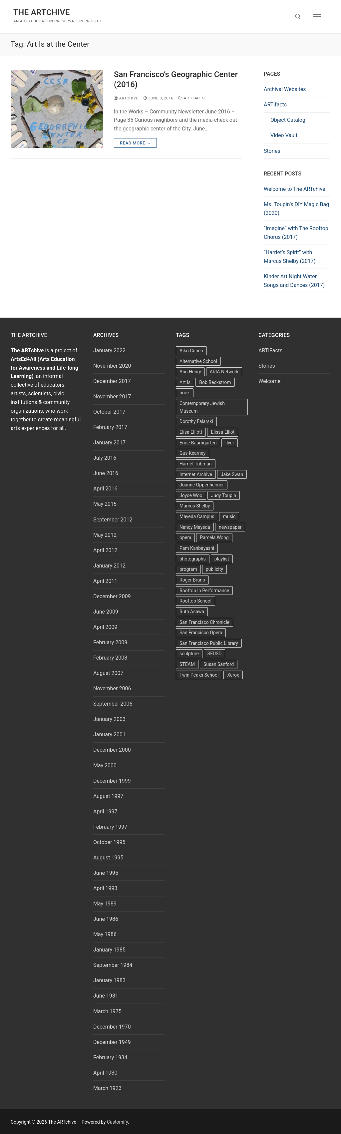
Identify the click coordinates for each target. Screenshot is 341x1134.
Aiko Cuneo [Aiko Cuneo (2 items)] (191, 350)
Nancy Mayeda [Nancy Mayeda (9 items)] (194, 527)
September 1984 (113, 965)
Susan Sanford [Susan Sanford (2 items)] (218, 664)
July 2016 (104, 458)
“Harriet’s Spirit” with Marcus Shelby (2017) (290, 256)
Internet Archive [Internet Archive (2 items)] (195, 474)
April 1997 (105, 811)
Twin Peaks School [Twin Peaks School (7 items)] (198, 675)
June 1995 (105, 873)
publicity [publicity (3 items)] (214, 569)
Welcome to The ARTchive (294, 189)
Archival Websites (285, 89)
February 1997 (110, 827)
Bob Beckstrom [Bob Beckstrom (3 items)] (215, 382)
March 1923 (107, 1088)
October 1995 (109, 842)
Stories (272, 151)
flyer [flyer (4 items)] (229, 442)
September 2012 (113, 519)
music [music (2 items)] (229, 516)
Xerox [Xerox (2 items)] (233, 675)
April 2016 (105, 488)
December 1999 (112, 781)
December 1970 (112, 1027)
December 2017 (112, 381)
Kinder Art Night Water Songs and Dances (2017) (294, 280)
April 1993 (105, 888)
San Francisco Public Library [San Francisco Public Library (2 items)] (208, 643)
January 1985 (109, 950)
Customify (117, 1122)
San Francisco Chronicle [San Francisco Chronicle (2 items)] (204, 622)
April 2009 (105, 627)
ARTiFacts (191, 98)
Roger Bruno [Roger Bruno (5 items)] (192, 580)
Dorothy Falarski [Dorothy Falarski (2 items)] (196, 421)
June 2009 (105, 612)
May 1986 (105, 934)
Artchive (126, 98)
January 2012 (109, 565)
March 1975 (107, 1011)
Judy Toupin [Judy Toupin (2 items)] (223, 495)
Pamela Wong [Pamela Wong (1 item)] (214, 537)
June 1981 (105, 996)
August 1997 (108, 796)
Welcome (269, 381)
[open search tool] (298, 17)
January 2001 (109, 734)
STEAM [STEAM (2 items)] (187, 664)
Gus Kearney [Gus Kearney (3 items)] (192, 453)
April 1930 (105, 1073)
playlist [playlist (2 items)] (221, 558)
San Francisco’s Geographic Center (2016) (176, 79)
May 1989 (105, 903)
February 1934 (110, 1057)
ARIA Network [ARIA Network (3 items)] (224, 371)
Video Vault (283, 135)
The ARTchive (41, 12)
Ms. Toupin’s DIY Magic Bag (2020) (296, 208)
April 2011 (105, 581)
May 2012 (105, 535)
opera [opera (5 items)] (185, 537)
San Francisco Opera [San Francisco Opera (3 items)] (200, 632)
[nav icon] (317, 17)
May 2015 (105, 504)
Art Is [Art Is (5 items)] (184, 382)
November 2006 (112, 688)
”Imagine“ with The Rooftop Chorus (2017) (296, 232)
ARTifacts (275, 104)
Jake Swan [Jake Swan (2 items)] (232, 474)
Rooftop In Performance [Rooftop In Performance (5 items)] (204, 590)
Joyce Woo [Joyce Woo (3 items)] (190, 495)
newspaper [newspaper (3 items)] (230, 527)
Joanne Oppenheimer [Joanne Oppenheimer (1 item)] (201, 484)
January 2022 (109, 350)
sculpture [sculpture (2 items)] (189, 653)
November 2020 (112, 366)
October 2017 (109, 412)
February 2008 (110, 658)
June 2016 (105, 473)
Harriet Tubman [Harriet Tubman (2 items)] (195, 463)
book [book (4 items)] (184, 392)
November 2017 (112, 396)
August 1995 (108, 857)
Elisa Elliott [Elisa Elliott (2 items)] (190, 432)
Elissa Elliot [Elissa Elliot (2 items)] (222, 432)
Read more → (135, 142)
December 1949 (112, 1042)
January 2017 (109, 442)
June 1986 (105, 919)
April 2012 (105, 550)
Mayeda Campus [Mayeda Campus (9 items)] (196, 516)
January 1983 (109, 980)
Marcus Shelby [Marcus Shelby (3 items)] (194, 505)
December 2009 (112, 596)
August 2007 (108, 673)
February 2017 (110, 427)
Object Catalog (287, 120)
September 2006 (113, 704)
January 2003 (109, 719)
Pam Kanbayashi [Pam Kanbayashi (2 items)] (196, 548)
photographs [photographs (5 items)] (192, 558)
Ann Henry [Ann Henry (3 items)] (190, 371)
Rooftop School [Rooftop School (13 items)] (195, 601)
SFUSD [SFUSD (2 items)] (214, 653)
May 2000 (105, 765)
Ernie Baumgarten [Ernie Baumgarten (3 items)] (197, 442)
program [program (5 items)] (188, 569)
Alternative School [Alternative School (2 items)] (198, 361)
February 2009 (110, 642)
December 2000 (112, 750)
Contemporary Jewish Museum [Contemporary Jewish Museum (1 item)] (202, 407)
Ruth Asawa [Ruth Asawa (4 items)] (191, 611)
